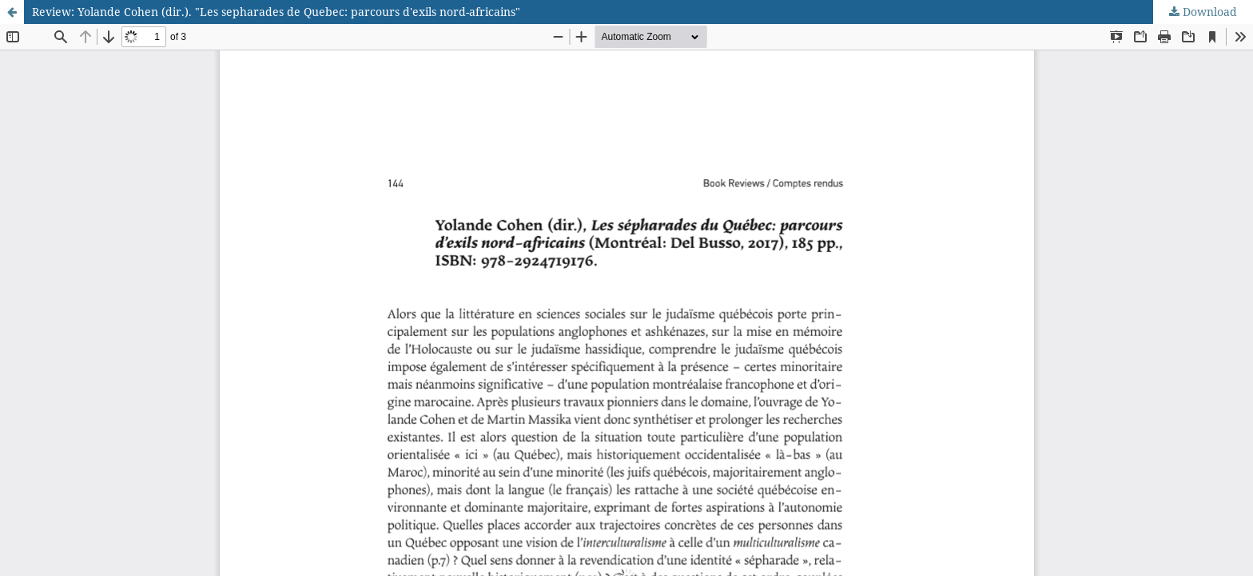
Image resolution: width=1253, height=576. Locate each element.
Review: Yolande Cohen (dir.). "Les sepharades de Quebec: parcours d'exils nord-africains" (276, 11)
